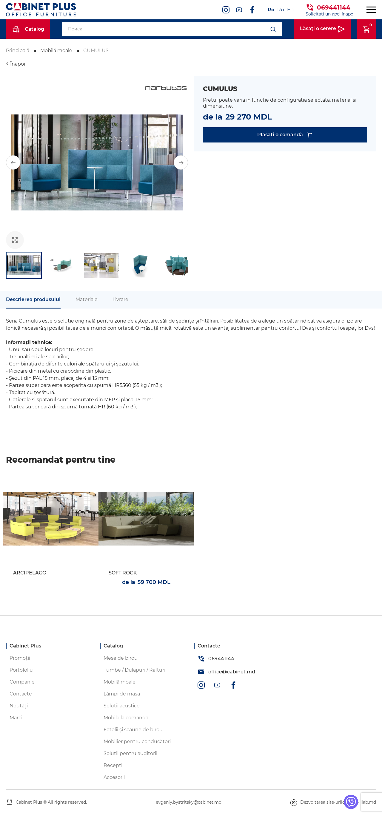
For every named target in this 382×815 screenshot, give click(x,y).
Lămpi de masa (122, 694)
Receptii (114, 765)
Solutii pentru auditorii (130, 753)
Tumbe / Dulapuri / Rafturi (134, 670)
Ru (280, 10)
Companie (22, 682)
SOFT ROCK (123, 573)
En (290, 10)
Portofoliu (21, 670)
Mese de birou (121, 658)
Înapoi (17, 64)
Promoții (20, 658)
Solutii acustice (122, 706)
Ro (271, 10)
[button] (13, 162)
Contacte (21, 694)
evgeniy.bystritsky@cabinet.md (188, 802)
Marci (16, 718)
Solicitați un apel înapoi (330, 14)
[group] (97, 162)
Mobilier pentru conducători (137, 741)
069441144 (333, 7)
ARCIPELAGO (29, 573)
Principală (17, 50)
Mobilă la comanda (126, 718)
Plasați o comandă (285, 134)
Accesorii (114, 777)
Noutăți (19, 706)
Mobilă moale (56, 50)
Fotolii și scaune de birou (133, 729)
